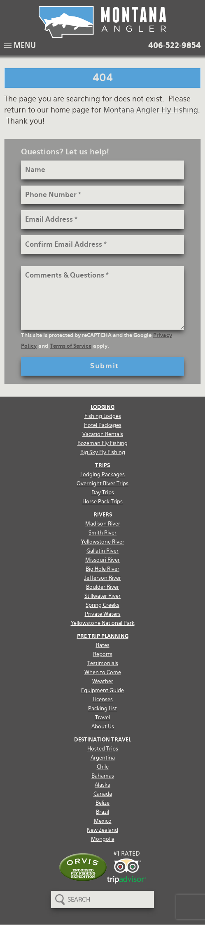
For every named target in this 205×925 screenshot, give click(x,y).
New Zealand (102, 830)
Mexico (103, 821)
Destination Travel (102, 740)
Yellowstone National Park (103, 623)
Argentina (103, 758)
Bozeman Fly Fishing (102, 443)
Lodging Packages (102, 474)
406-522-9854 (174, 45)
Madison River (102, 524)
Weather (102, 681)
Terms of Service (70, 346)
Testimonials (102, 663)
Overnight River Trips (102, 483)
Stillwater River (102, 596)
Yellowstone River (102, 542)
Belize (102, 803)
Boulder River (102, 587)
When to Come (102, 672)
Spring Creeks (102, 605)
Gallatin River (102, 551)
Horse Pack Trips (102, 501)
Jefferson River (102, 578)
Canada (102, 794)
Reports (102, 654)
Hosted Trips (102, 749)
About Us (102, 726)
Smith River (102, 533)
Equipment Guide (102, 690)
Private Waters (103, 614)
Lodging (102, 407)
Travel (102, 717)
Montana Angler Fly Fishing (150, 110)
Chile (103, 767)
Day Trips (102, 492)
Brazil (102, 812)
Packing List (102, 708)
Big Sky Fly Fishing (102, 452)
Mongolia (102, 839)
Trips (102, 465)
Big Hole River (102, 569)
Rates (102, 645)
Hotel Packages (102, 425)
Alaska (102, 785)
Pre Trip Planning (102, 636)
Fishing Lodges (102, 416)
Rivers (102, 515)
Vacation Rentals (102, 434)
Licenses (103, 699)
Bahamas (102, 776)
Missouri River (102, 560)
